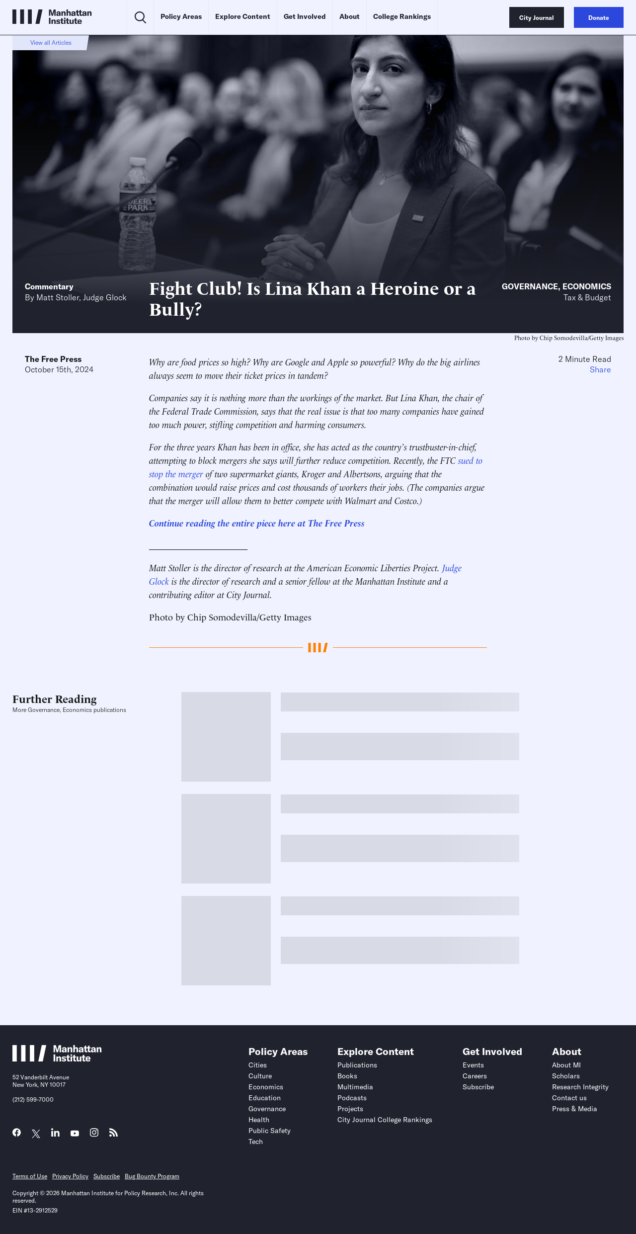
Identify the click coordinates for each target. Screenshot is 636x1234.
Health (258, 1119)
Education (264, 1097)
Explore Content (242, 16)
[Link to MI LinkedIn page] (55, 1135)
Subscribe (478, 1086)
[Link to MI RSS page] (113, 1135)
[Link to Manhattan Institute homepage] (57, 1058)
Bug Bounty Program (152, 1176)
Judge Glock (105, 297)
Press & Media (574, 1108)
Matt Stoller (57, 297)
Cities (257, 1064)
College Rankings (402, 16)
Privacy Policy (70, 1176)
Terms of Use (29, 1176)
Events (473, 1064)
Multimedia (355, 1086)
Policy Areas (181, 16)
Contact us (569, 1097)
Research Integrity (580, 1086)
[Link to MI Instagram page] (94, 1135)
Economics (586, 286)
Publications (357, 1064)
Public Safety (269, 1130)
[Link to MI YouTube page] (75, 1134)
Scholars (566, 1075)
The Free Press (53, 358)
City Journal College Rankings (384, 1119)
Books (347, 1075)
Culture (260, 1075)
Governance (530, 286)
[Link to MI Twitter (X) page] (36, 1134)
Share (600, 369)
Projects (350, 1108)
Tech (255, 1141)
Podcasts (352, 1097)
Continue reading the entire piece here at (228, 522)
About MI (566, 1064)
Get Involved (305, 16)
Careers (475, 1075)
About (349, 16)
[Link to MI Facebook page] (16, 1135)
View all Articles (51, 42)
